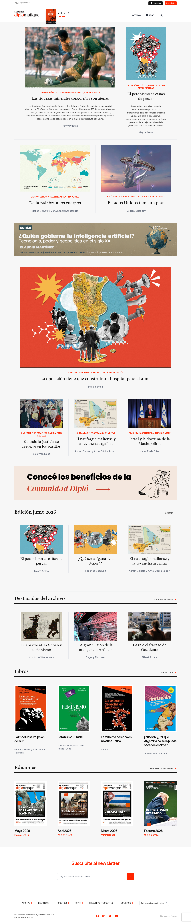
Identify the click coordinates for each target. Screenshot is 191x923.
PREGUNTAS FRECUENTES (102, 903)
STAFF (79, 903)
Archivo (136, 15)
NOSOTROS (63, 903)
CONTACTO (127, 903)
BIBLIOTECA (44, 903)
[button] (95, 239)
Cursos (150, 15)
